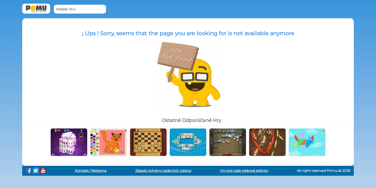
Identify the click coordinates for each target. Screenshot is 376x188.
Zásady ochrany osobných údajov (163, 171)
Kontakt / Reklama (91, 171)
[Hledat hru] (80, 9)
